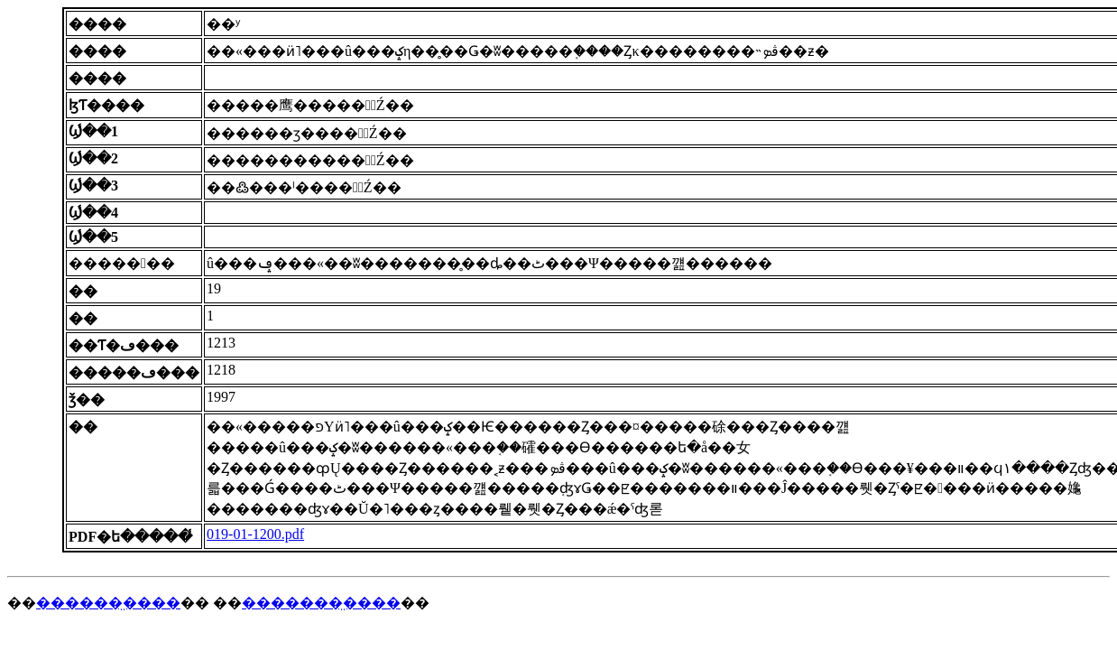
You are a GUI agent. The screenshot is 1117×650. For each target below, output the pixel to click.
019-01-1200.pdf (255, 534)
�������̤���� (321, 602)
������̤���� (108, 602)
